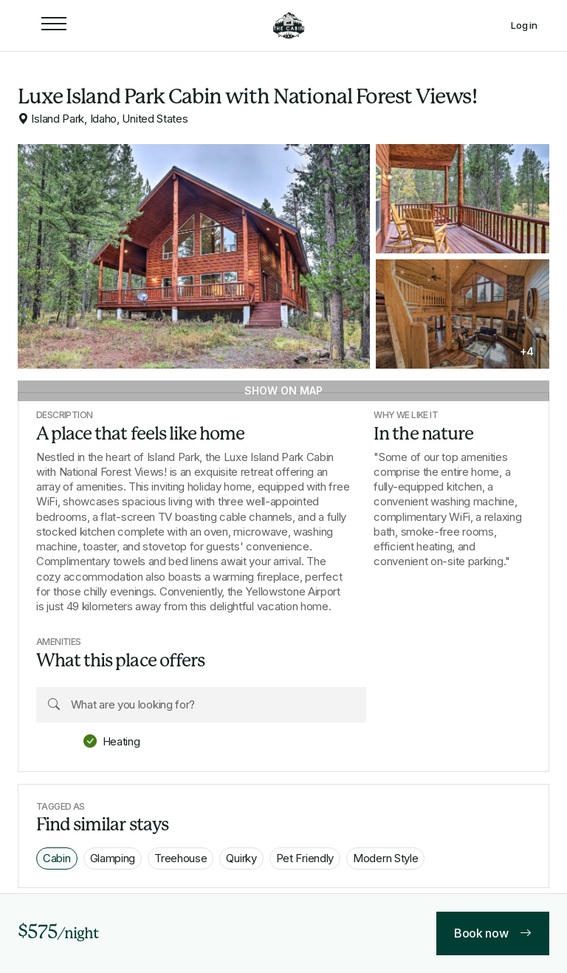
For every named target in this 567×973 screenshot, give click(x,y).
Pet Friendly (305, 858)
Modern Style (385, 858)
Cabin (57, 858)
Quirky (241, 858)
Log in (524, 25)
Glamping (113, 858)
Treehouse (180, 858)
